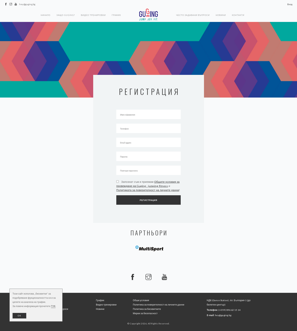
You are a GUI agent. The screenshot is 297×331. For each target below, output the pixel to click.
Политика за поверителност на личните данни (158, 304)
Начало (45, 15)
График (116, 15)
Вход (289, 4)
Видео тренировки (93, 15)
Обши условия (141, 300)
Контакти (238, 15)
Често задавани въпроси (193, 15)
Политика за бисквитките (147, 309)
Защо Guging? (65, 15)
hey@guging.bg (223, 315)
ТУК (53, 306)
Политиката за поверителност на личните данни (147, 190)
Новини (221, 15)
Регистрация (148, 200)
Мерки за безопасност (145, 313)
